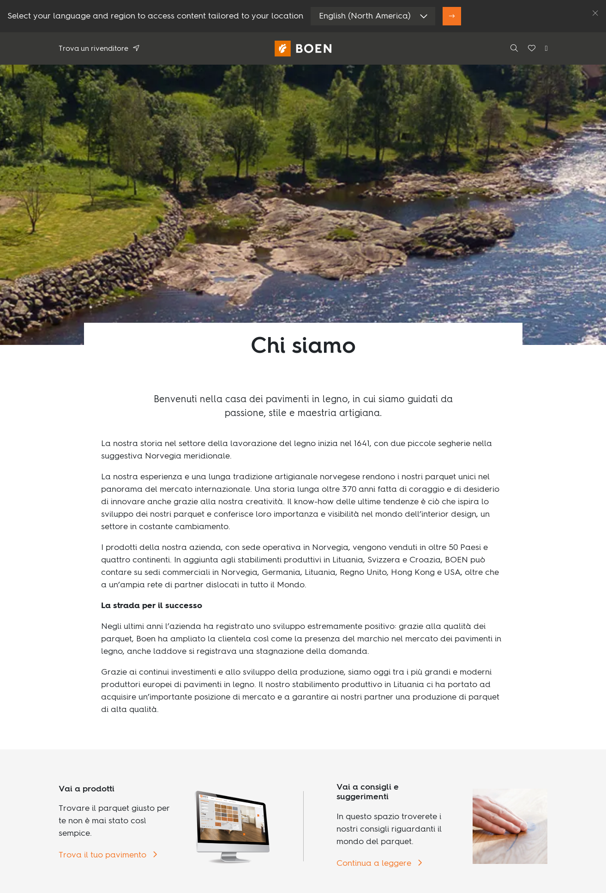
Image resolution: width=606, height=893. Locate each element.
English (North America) (365, 16)
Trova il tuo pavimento (104, 855)
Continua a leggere (375, 863)
